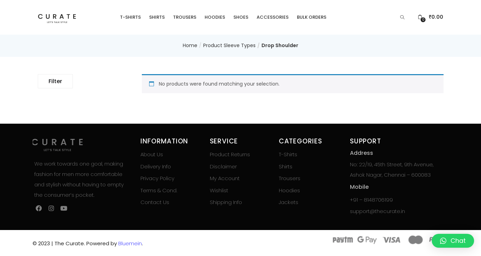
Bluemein (130, 243)
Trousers (184, 17)
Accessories (273, 17)
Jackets (288, 202)
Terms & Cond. (158, 190)
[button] (430, 17)
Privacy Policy (157, 178)
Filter (55, 81)
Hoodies (215, 17)
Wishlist (219, 190)
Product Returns (230, 154)
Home (190, 45)
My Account (225, 178)
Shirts (157, 17)
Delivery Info (155, 166)
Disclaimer (223, 166)
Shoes (240, 17)
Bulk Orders (311, 17)
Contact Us (154, 202)
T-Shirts (130, 17)
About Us (151, 154)
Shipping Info (226, 202)
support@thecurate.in (377, 211)
